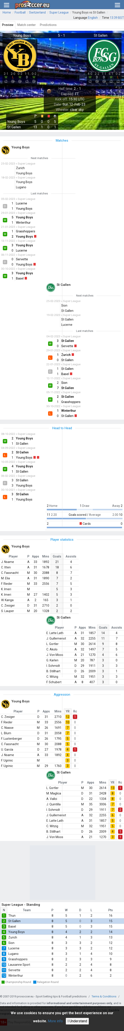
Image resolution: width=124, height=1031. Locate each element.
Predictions (48, 25)
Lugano (13, 954)
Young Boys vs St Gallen (88, 12)
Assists (71, 556)
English (93, 17)
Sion (11, 943)
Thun (12, 915)
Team (27, 910)
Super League (59, 12)
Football (20, 12)
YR (68, 711)
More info (55, 1021)
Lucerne (13, 948)
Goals (57, 556)
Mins (45, 556)
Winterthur (15, 975)
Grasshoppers (18, 959)
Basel (12, 926)
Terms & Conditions (104, 996)
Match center (26, 25)
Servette (14, 970)
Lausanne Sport (19, 964)
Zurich (12, 937)
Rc (75, 711)
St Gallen (14, 921)
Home (7, 12)
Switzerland (37, 12)
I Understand (77, 1021)
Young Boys (16, 932)
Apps (35, 556)
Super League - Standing (21, 905)
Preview (7, 25)
